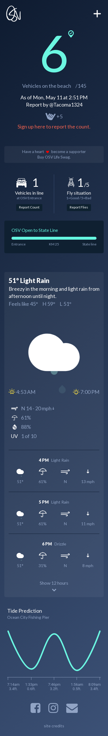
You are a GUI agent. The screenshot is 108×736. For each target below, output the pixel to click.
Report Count (29, 207)
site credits (54, 725)
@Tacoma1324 (65, 104)
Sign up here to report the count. (54, 126)
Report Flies (79, 207)
